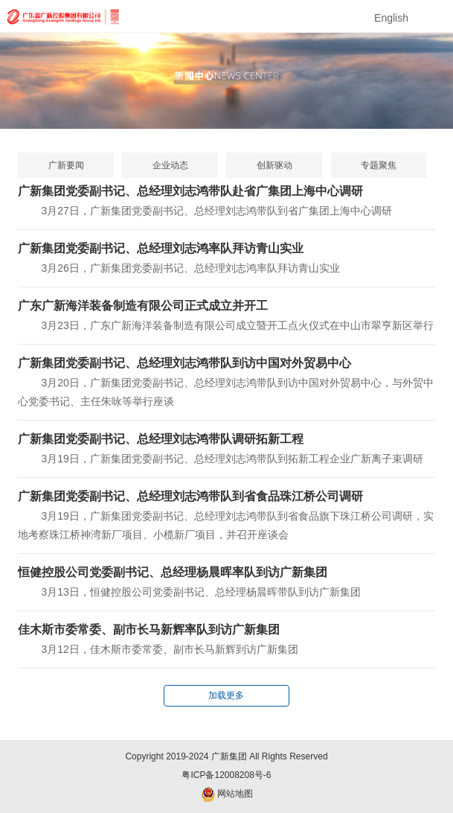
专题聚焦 (378, 165)
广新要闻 (66, 165)
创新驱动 (274, 165)
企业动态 (170, 165)
